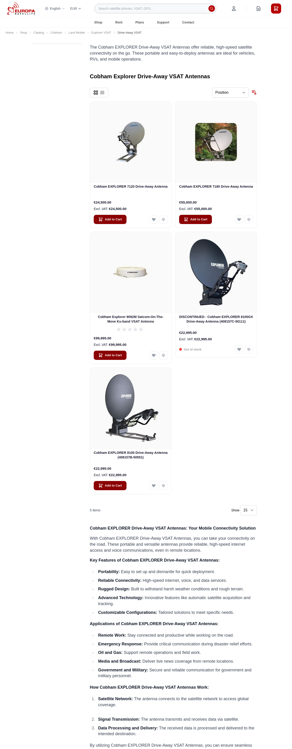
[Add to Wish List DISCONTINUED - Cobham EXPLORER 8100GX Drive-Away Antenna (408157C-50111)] (239, 349)
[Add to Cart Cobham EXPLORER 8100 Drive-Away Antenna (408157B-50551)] (110, 485)
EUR (76, 8)
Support (163, 22)
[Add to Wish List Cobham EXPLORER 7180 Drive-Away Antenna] (239, 219)
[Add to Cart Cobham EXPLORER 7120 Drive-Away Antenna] (110, 219)
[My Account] (233, 8)
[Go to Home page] (21, 8)
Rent (118, 22)
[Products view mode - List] (102, 92)
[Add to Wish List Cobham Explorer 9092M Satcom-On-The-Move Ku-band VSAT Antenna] (154, 355)
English (55, 8)
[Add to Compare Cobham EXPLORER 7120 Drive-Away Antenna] (163, 219)
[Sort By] (230, 92)
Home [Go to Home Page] (10, 32)
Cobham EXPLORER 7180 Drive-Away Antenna (216, 186)
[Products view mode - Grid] (96, 92)
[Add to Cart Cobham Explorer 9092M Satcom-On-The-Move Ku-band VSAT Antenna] (110, 355)
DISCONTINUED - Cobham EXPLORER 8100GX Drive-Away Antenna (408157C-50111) (216, 319)
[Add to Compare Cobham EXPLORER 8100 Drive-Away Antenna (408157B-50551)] (163, 485)
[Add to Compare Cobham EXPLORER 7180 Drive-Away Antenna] (249, 219)
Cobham (56, 32)
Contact (188, 22)
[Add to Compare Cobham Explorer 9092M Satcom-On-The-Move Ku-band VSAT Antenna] (163, 355)
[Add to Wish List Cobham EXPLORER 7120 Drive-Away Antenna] (154, 219)
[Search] (211, 8)
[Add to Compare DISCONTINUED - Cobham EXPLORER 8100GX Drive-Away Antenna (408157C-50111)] (249, 349)
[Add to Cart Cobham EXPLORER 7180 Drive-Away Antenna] (195, 219)
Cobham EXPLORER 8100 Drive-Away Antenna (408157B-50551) (131, 455)
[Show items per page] (248, 510)
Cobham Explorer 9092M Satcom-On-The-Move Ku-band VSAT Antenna (130, 319)
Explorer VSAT (101, 32)
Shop (98, 22)
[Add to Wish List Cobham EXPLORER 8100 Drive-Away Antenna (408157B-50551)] (154, 485)
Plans (139, 22)
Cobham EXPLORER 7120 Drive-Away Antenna (131, 186)
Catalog (39, 32)
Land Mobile (76, 32)
